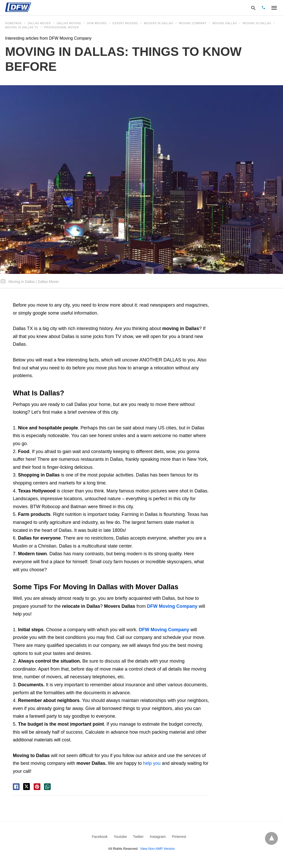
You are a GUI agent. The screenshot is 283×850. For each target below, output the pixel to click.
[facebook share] (16, 786)
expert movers (125, 23)
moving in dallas (257, 23)
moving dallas (225, 23)
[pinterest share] (37, 786)
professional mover (61, 27)
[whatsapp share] (47, 786)
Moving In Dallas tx (21, 27)
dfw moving (97, 23)
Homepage (13, 23)
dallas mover (39, 23)
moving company (193, 23)
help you (152, 763)
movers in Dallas (158, 23)
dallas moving (69, 23)
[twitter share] (26, 786)
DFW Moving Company (172, 606)
